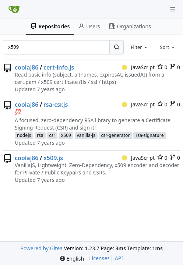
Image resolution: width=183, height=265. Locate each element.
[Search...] (116, 47)
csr (52, 135)
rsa (40, 135)
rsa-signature (149, 135)
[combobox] (139, 47)
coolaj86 (27, 67)
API (119, 258)
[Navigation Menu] (172, 9)
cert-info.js (58, 67)
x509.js (53, 158)
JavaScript (138, 67)
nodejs (24, 135)
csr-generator (115, 135)
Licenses (99, 258)
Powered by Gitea (41, 248)
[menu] (72, 258)
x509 (66, 135)
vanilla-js (86, 135)
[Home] (14, 9)
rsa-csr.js (55, 104)
